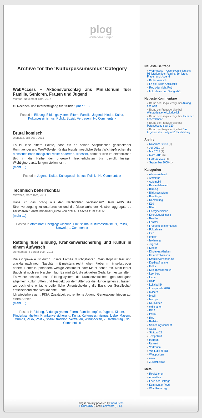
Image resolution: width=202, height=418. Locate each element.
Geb (151, 233)
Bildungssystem (58, 115)
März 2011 (155, 155)
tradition (62, 319)
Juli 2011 (154, 147)
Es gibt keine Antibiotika (163, 83)
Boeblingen (155, 196)
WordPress (116, 403)
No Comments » (104, 118)
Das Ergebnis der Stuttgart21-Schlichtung (168, 131)
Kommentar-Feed (159, 384)
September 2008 (159, 162)
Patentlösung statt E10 (160, 125)
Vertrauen (83, 118)
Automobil (155, 181)
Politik (60, 118)
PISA (30, 319)
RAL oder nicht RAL (160, 87)
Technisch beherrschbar (36, 190)
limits (152, 281)
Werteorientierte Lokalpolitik (163, 112)
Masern (124, 315)
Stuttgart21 (155, 332)
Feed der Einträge (159, 381)
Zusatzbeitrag (113, 319)
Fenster (153, 222)
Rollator (153, 321)
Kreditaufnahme (158, 262)
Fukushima (81, 224)
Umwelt (61, 228)
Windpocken (93, 319)
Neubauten (155, 303)
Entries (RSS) (87, 406)
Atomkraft (36, 224)
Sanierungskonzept (160, 325)
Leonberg (154, 273)
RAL (151, 317)
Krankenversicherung (55, 315)
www (152, 358)
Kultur (119, 115)
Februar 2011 (157, 158)
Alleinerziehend (158, 174)
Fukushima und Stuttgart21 (165, 91)
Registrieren (156, 373)
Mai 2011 (154, 151)
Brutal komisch (28, 133)
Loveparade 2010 (159, 288)
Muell (152, 295)
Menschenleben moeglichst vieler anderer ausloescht (50, 154)
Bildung (39, 115)
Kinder (108, 115)
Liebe (114, 315)
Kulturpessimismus (41, 118)
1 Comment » (78, 228)
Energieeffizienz (158, 211)
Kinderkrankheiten (26, 315)
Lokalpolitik (155, 284)
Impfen (96, 312)
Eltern (74, 115)
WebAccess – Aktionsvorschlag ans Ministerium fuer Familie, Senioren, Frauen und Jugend (72, 91)
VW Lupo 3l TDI (158, 350)
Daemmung (156, 200)
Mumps (20, 319)
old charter (155, 306)
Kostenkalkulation (159, 255)
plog (101, 29)
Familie (85, 115)
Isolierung (154, 240)
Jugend (97, 115)
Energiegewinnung (58, 224)
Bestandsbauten (158, 185)
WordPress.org (158, 388)
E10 (151, 203)
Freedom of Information (162, 225)
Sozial (71, 118)
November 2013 (158, 144)
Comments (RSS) (111, 406)
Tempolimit (155, 336)
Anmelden (155, 377)
